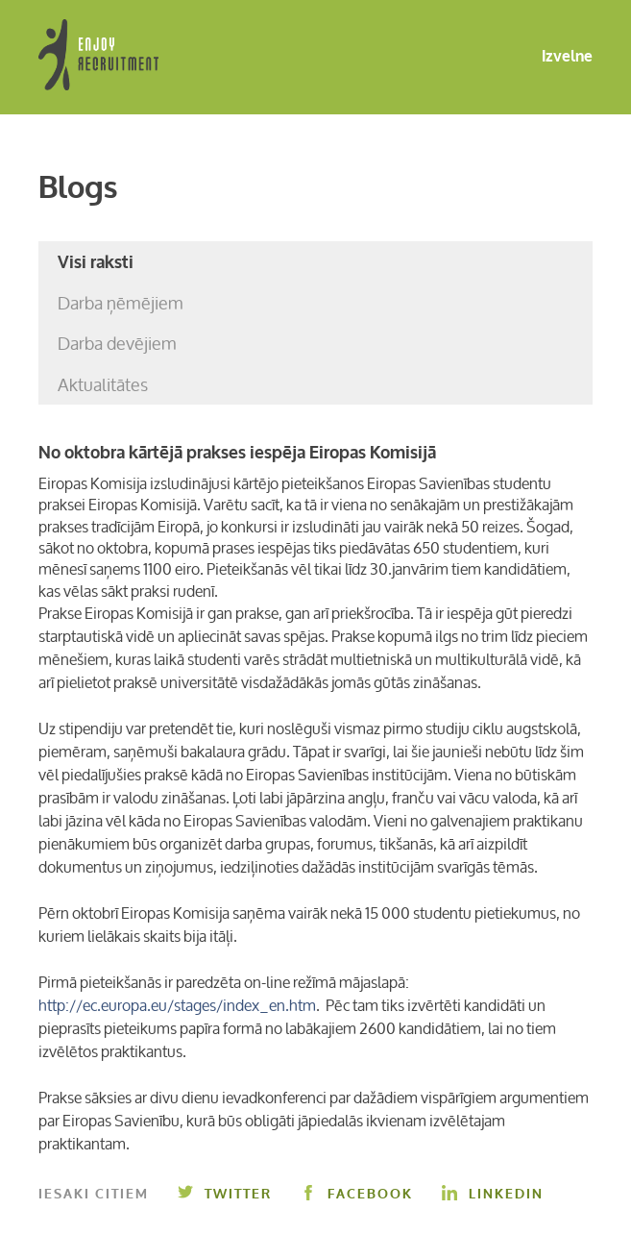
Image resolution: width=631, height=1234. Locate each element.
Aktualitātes (103, 384)
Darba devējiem (117, 343)
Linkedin (493, 1194)
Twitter (225, 1194)
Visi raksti (95, 262)
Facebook (357, 1194)
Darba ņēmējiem (120, 302)
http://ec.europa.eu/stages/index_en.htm (177, 1005)
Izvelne (552, 57)
